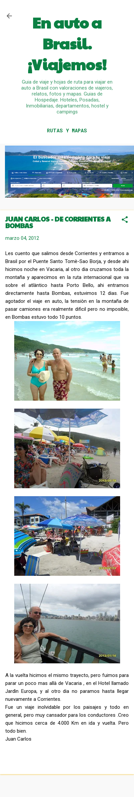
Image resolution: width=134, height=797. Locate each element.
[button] (125, 220)
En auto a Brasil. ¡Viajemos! (67, 43)
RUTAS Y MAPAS (67, 130)
